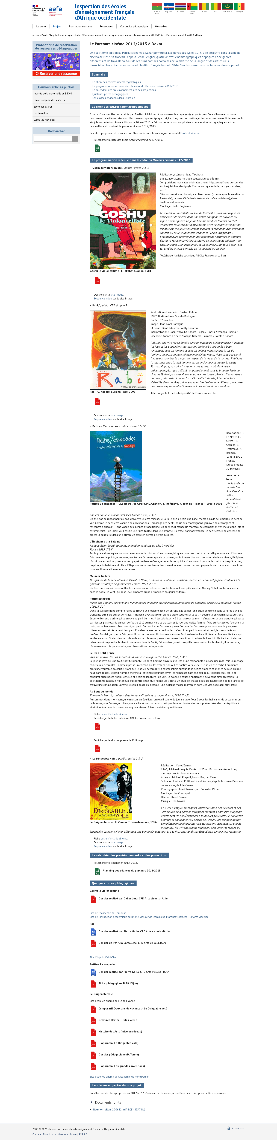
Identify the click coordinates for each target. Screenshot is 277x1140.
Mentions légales (67, 1134)
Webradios (161, 26)
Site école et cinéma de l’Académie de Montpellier (119, 1076)
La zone (41, 26)
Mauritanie (227, 12)
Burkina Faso (157, 13)
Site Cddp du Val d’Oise (103, 957)
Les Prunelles (41, 113)
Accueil (36, 35)
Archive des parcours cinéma (116, 35)
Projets (57, 26)
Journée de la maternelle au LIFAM (53, 93)
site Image (117, 294)
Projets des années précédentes (65, 35)
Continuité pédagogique (134, 26)
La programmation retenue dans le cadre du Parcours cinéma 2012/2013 (135, 86)
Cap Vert (168, 12)
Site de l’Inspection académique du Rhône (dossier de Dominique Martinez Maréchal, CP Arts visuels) (149, 917)
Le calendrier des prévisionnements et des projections (124, 90)
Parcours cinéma (91, 35)
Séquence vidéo (103, 298)
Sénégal (239, 12)
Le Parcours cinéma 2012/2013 (147, 35)
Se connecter (238, 1128)
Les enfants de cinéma (114, 714)
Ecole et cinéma (189, 133)
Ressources (106, 26)
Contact (37, 1134)
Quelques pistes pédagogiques (110, 94)
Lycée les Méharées (44, 119)
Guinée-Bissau (192, 13)
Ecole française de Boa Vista (49, 100)
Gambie (180, 12)
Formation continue (80, 26)
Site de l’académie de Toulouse (108, 913)
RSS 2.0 (83, 1134)
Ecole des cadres (43, 106)
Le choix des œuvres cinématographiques (116, 82)
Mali (215, 12)
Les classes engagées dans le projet (113, 98)
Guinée (204, 12)
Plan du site (50, 1134)
